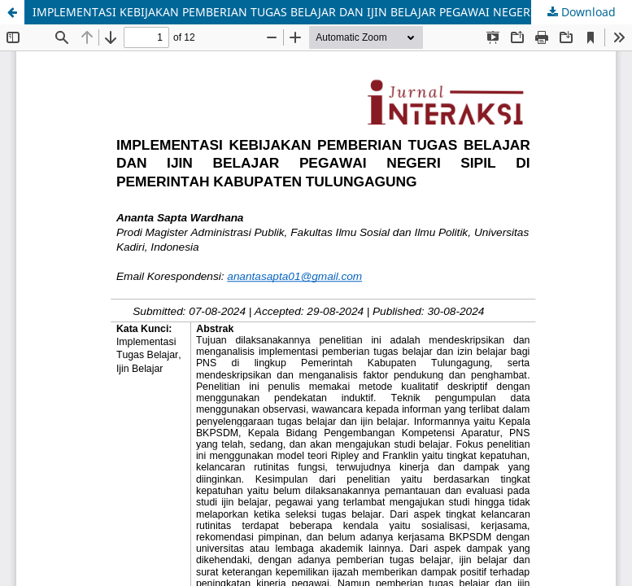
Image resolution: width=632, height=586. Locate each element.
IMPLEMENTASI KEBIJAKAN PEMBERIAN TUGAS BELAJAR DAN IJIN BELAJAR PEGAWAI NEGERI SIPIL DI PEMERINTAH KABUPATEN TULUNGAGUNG (332, 12)
